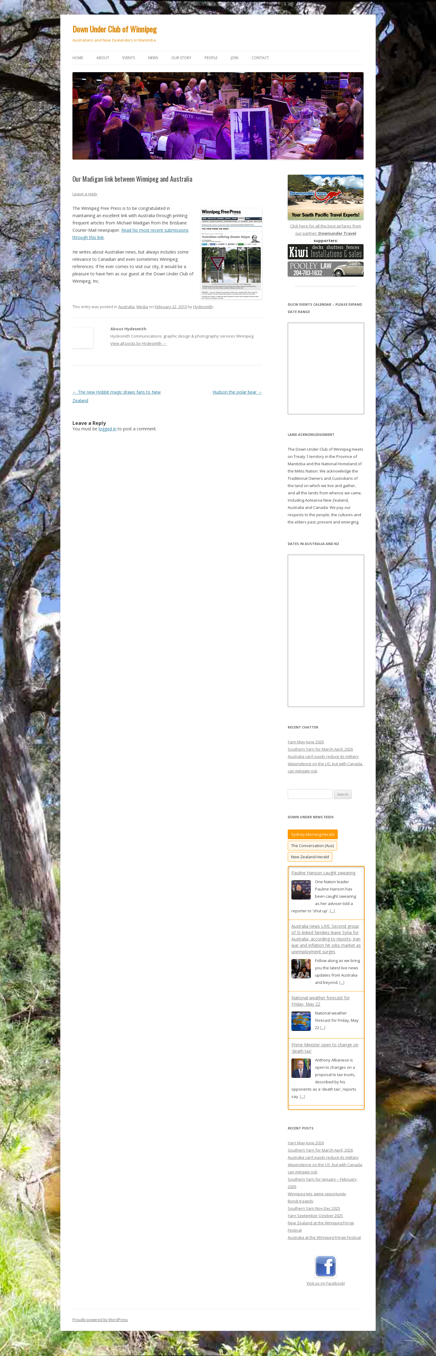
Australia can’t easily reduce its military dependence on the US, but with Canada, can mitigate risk (325, 764)
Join (234, 57)
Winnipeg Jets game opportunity (317, 1199)
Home (77, 57)
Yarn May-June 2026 (306, 742)
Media (142, 306)
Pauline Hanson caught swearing (323, 873)
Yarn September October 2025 (315, 1221)
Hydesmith (203, 306)
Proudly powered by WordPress (100, 1325)
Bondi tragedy (301, 1207)
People (211, 57)
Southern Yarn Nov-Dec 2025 (314, 1214)
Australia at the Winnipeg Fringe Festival (324, 1243)
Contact (260, 57)
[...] (332, 911)
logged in (107, 429)
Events (128, 57)
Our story (181, 57)
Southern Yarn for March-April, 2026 (320, 749)
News (153, 57)
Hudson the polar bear (237, 392)
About (102, 57)
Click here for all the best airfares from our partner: (326, 226)
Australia (126, 306)
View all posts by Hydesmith (138, 343)
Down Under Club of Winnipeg (114, 29)
